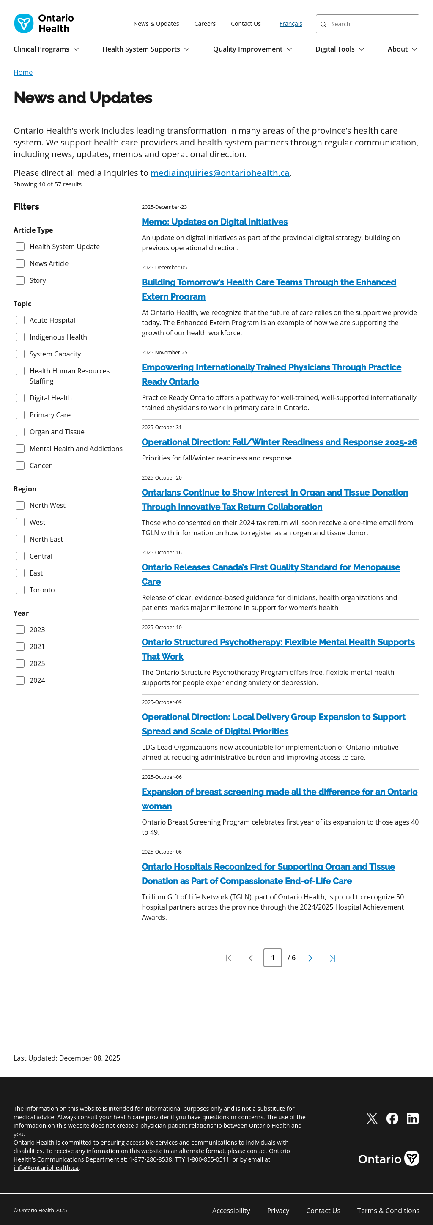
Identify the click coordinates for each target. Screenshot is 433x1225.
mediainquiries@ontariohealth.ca (220, 172)
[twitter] (372, 1118)
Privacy (278, 1210)
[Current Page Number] (272, 957)
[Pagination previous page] (250, 958)
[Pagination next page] (310, 958)
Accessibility (231, 1210)
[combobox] (367, 23)
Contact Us (246, 23)
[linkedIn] (412, 1118)
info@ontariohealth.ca (46, 1168)
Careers (205, 23)
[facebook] (392, 1118)
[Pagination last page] (332, 958)
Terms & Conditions (388, 1210)
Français (291, 23)
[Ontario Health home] (44, 23)
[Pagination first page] (228, 958)
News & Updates (156, 23)
